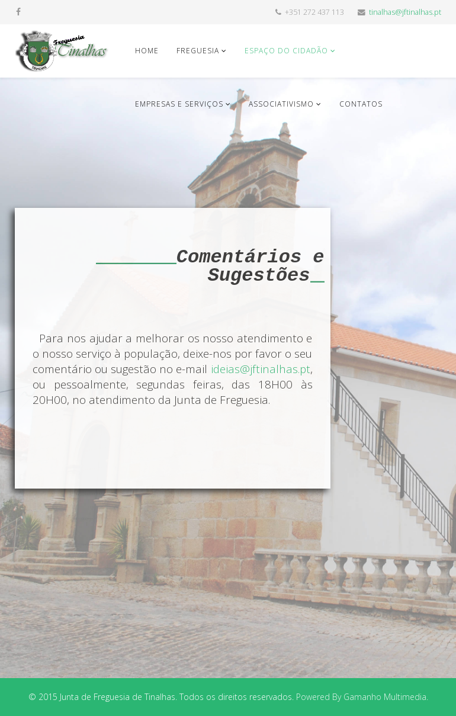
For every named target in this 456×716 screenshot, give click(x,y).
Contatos (361, 104)
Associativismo (281, 104)
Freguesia (197, 51)
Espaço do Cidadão (286, 51)
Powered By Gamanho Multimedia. (362, 696)
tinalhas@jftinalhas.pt (405, 12)
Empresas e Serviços (179, 104)
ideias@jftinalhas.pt (260, 368)
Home (147, 51)
